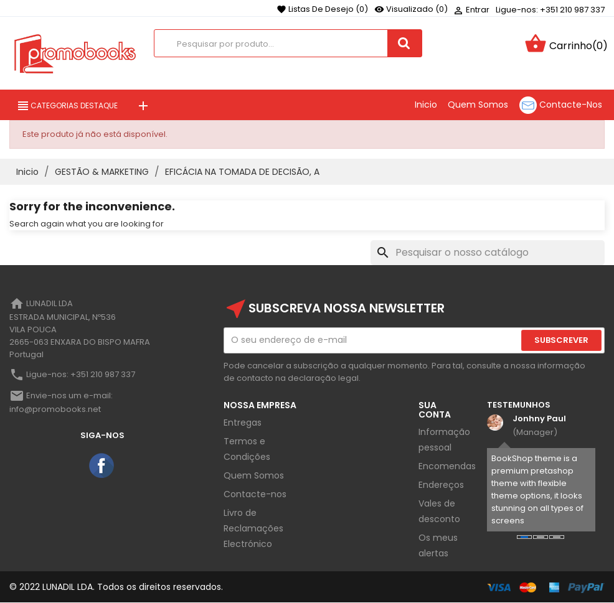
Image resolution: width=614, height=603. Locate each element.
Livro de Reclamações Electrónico (253, 528)
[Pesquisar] (488, 252)
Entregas (243, 422)
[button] (524, 537)
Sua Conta (434, 410)
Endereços (441, 485)
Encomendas (447, 466)
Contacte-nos (255, 494)
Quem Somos (254, 475)
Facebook (102, 466)
